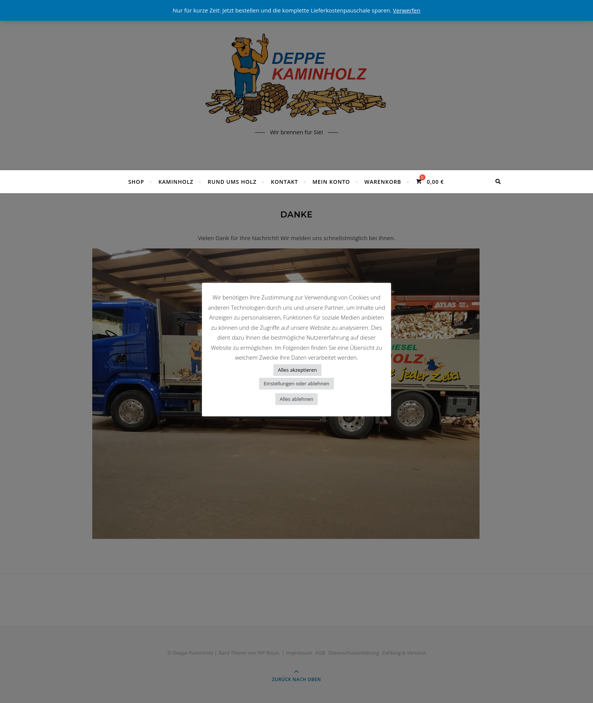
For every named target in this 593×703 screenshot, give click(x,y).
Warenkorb (382, 181)
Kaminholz (176, 181)
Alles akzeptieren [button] (297, 369)
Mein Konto (331, 181)
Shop (136, 181)
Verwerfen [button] (406, 10)
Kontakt (284, 181)
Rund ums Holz (232, 181)
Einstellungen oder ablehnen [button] (296, 383)
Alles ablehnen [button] (297, 399)
